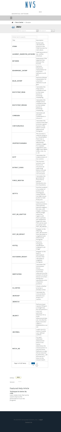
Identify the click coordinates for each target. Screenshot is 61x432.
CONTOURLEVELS (18, 126)
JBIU (18, 377)
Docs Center (19, 22)
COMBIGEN (16, 115)
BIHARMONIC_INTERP (19, 70)
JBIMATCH (15, 302)
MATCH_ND (16, 348)
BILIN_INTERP (17, 81)
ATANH (14, 46)
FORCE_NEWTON (18, 180)
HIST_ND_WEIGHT (18, 234)
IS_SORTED (16, 288)
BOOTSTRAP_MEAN (18, 92)
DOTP (14, 157)
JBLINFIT (15, 316)
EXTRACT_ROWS (18, 167)
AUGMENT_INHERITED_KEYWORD (23, 54)
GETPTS (15, 193)
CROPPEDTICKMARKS (19, 143)
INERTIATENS (17, 274)
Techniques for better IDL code (18, 392)
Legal (41, 420)
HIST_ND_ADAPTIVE (19, 214)
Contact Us (28, 422)
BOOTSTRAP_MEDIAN (19, 105)
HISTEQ (15, 245)
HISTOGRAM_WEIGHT (19, 257)
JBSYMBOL (16, 332)
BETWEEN (15, 61)
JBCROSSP (16, 296)
